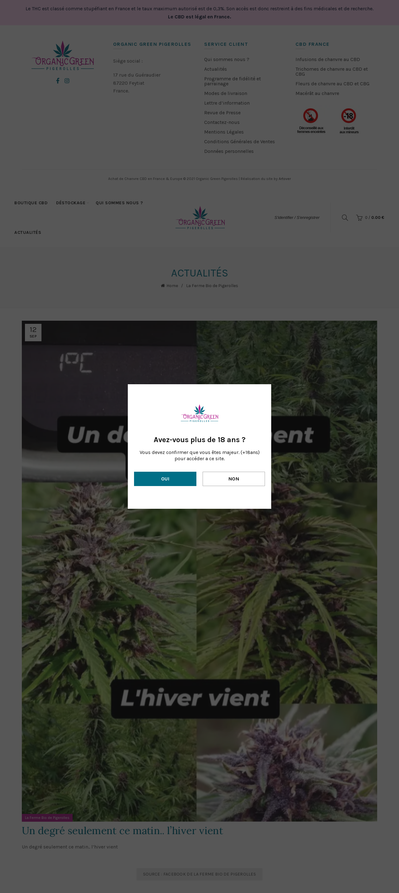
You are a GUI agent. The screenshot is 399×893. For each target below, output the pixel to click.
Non (233, 479)
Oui (165, 479)
